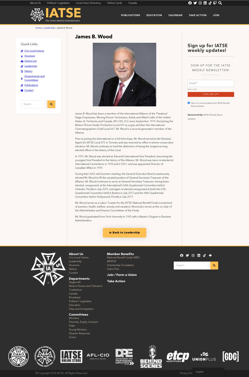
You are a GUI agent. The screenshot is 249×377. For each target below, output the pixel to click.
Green (72, 337)
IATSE (63, 14)
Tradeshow (75, 290)
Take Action (197, 15)
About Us (76, 254)
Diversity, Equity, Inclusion (83, 322)
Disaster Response (79, 333)
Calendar (175, 15)
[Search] (51, 104)
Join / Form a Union (122, 275)
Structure (74, 265)
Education (154, 15)
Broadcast (74, 297)
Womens (74, 318)
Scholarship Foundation (120, 265)
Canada (73, 294)
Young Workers (78, 330)
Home (38, 28)
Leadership (49, 28)
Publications (130, 15)
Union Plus (113, 269)
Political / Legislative (80, 301)
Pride (72, 326)
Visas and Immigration (81, 309)
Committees (78, 314)
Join (216, 15)
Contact (73, 273)
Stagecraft (75, 282)
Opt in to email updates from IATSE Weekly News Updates (209, 142)
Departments (79, 278)
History (73, 269)
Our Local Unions (79, 257)
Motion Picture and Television (85, 286)
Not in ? (192, 127)
